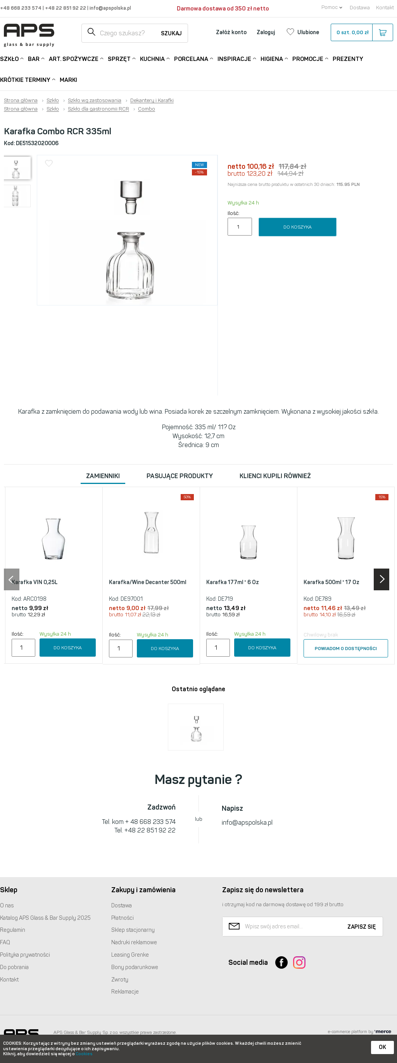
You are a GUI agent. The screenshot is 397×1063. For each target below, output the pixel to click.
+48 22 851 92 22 (66, 8)
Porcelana (191, 58)
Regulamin (12, 930)
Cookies (84, 1053)
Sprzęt (119, 58)
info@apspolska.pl (109, 8)
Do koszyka (297, 227)
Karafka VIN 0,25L (35, 582)
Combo (146, 109)
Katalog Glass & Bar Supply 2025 (45, 918)
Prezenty (348, 58)
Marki (68, 79)
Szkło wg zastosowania (94, 100)
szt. (362, 32)
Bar (34, 58)
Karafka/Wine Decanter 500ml (147, 582)
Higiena (272, 58)
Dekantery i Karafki (152, 100)
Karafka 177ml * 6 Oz (232, 582)
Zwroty (119, 979)
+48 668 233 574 (21, 8)
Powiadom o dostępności (346, 648)
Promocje (307, 58)
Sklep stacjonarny (133, 930)
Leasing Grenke (130, 955)
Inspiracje (234, 58)
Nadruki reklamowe (134, 942)
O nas (7, 905)
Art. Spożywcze (73, 58)
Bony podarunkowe (134, 967)
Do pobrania (14, 967)
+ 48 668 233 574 (150, 821)
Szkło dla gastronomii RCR (98, 109)
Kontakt (385, 7)
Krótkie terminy (25, 79)
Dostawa (360, 7)
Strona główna (21, 100)
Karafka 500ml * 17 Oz (331, 582)
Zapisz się (361, 927)
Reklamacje (125, 991)
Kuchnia (152, 58)
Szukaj (171, 33)
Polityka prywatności (25, 955)
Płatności (122, 918)
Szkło (9, 58)
